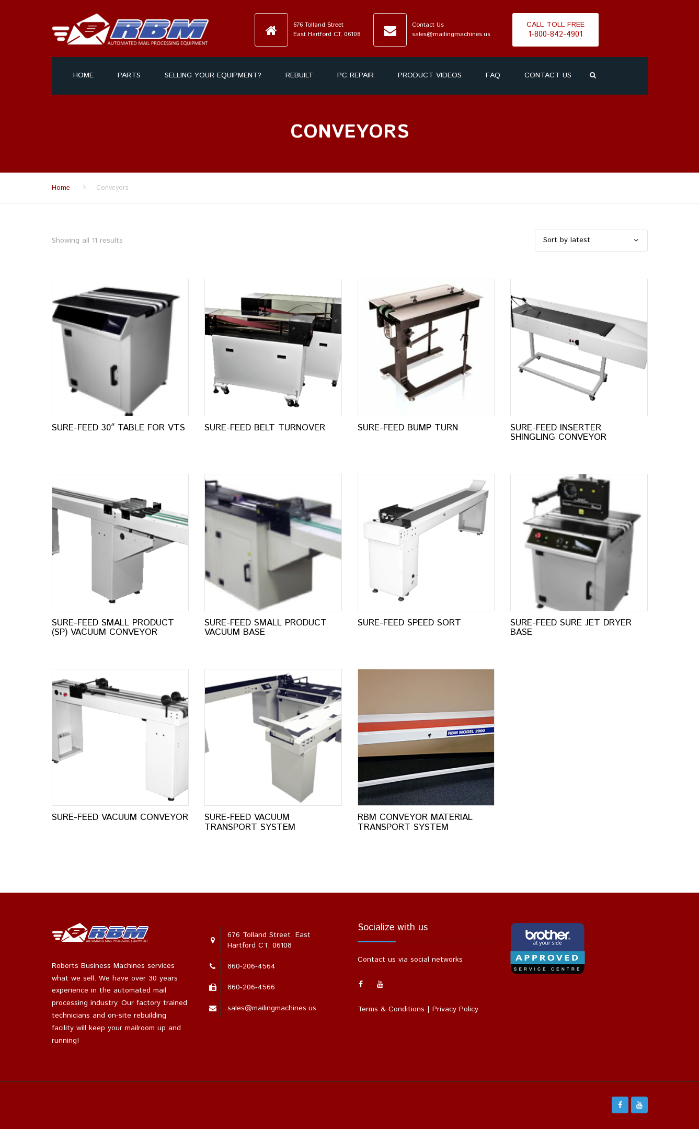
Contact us (547, 75)
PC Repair (355, 75)
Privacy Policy (455, 1009)
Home (83, 75)
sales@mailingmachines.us (451, 34)
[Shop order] (591, 241)
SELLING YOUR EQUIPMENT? (213, 75)
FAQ (493, 75)
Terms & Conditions (391, 1009)
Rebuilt (299, 75)
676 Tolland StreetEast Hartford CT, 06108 (327, 29)
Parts (129, 75)
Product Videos (430, 75)
